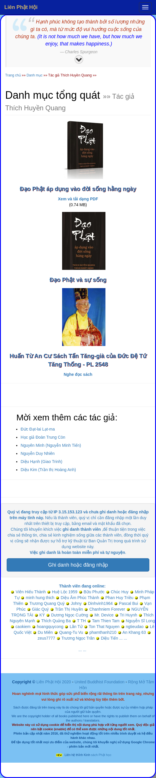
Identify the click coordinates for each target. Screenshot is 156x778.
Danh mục (34, 75)
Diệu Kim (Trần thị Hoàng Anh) (48, 469)
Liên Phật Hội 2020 (54, 682)
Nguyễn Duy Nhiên (38, 453)
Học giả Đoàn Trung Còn (43, 437)
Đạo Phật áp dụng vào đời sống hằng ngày (78, 189)
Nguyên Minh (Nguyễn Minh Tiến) (51, 445)
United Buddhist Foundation (100, 682)
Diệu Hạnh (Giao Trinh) (41, 461)
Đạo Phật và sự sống (77, 280)
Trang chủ (13, 75)
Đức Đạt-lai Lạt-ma (38, 429)
